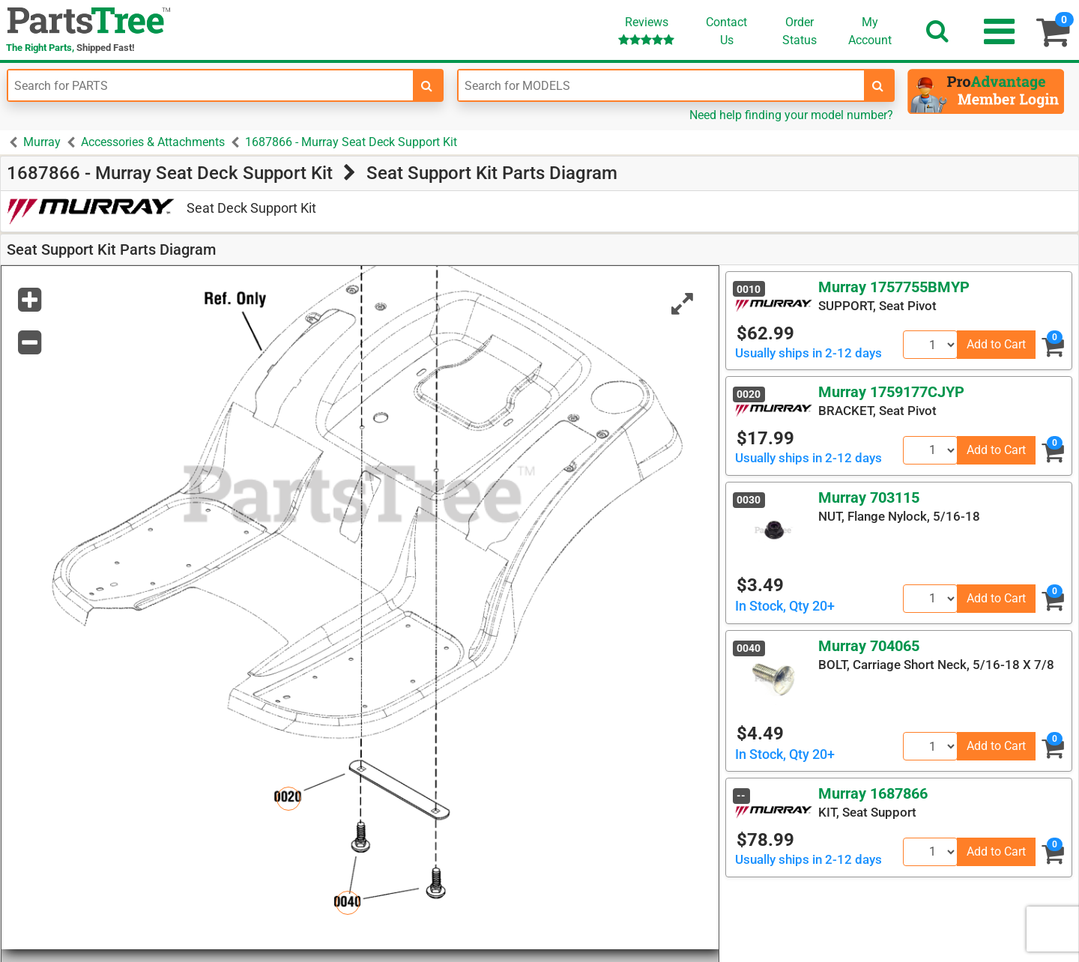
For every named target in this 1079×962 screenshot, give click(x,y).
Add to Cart (996, 344)
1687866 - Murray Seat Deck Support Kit (351, 142)
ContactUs (726, 31)
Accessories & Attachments (153, 142)
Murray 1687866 (873, 793)
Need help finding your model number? (791, 115)
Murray (42, 142)
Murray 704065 (868, 646)
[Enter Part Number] (210, 85)
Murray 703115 (868, 497)
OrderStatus (799, 31)
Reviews (646, 30)
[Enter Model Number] (661, 85)
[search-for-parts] (427, 85)
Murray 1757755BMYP (894, 287)
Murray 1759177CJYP (891, 392)
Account (870, 30)
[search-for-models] (878, 85)
